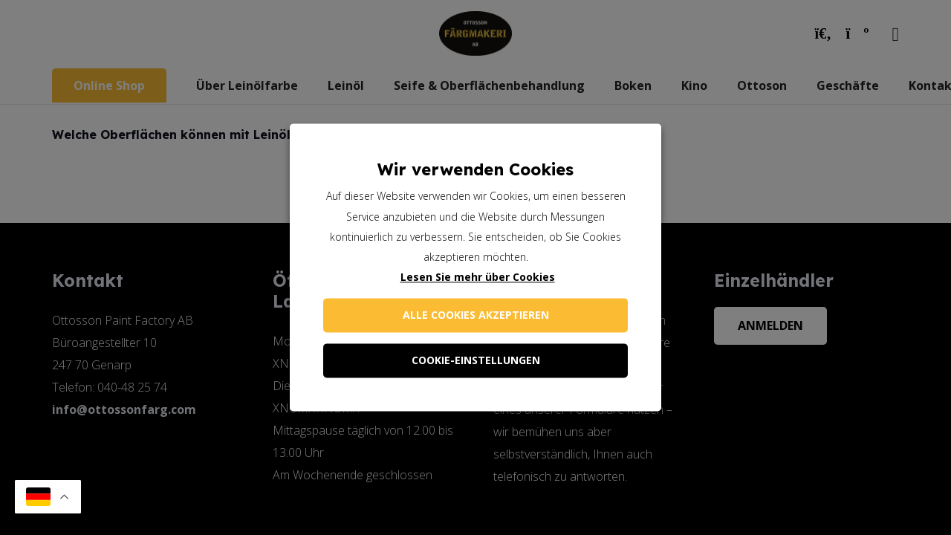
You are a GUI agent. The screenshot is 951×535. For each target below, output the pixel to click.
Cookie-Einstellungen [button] (476, 361)
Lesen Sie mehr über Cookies (477, 277)
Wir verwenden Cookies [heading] (475, 169)
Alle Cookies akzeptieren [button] (476, 315)
